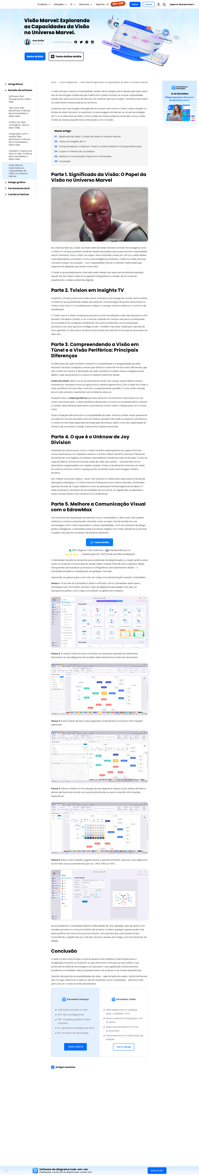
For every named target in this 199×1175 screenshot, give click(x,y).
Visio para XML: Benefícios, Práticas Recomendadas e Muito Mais (19, 112)
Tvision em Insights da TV (72, 141)
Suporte (102, 4)
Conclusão (64, 161)
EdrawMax (109, 517)
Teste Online (123, 1047)
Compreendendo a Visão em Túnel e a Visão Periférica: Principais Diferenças (100, 146)
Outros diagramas (68, 82)
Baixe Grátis (35, 56)
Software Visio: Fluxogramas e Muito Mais (20, 99)
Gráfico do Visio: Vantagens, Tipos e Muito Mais (19, 125)
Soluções (60, 4)
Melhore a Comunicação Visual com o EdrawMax (85, 156)
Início (53, 82)
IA (73, 4)
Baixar (135, 4)
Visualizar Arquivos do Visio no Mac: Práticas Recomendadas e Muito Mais (20, 155)
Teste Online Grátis (66, 56)
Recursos (86, 4)
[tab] (19, 84)
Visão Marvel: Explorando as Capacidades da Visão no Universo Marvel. (18, 171)
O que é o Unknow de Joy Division (77, 151)
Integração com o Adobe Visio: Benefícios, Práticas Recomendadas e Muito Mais (19, 139)
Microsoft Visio (128, 517)
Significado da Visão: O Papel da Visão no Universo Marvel (90, 136)
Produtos (44, 4)
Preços (149, 4)
